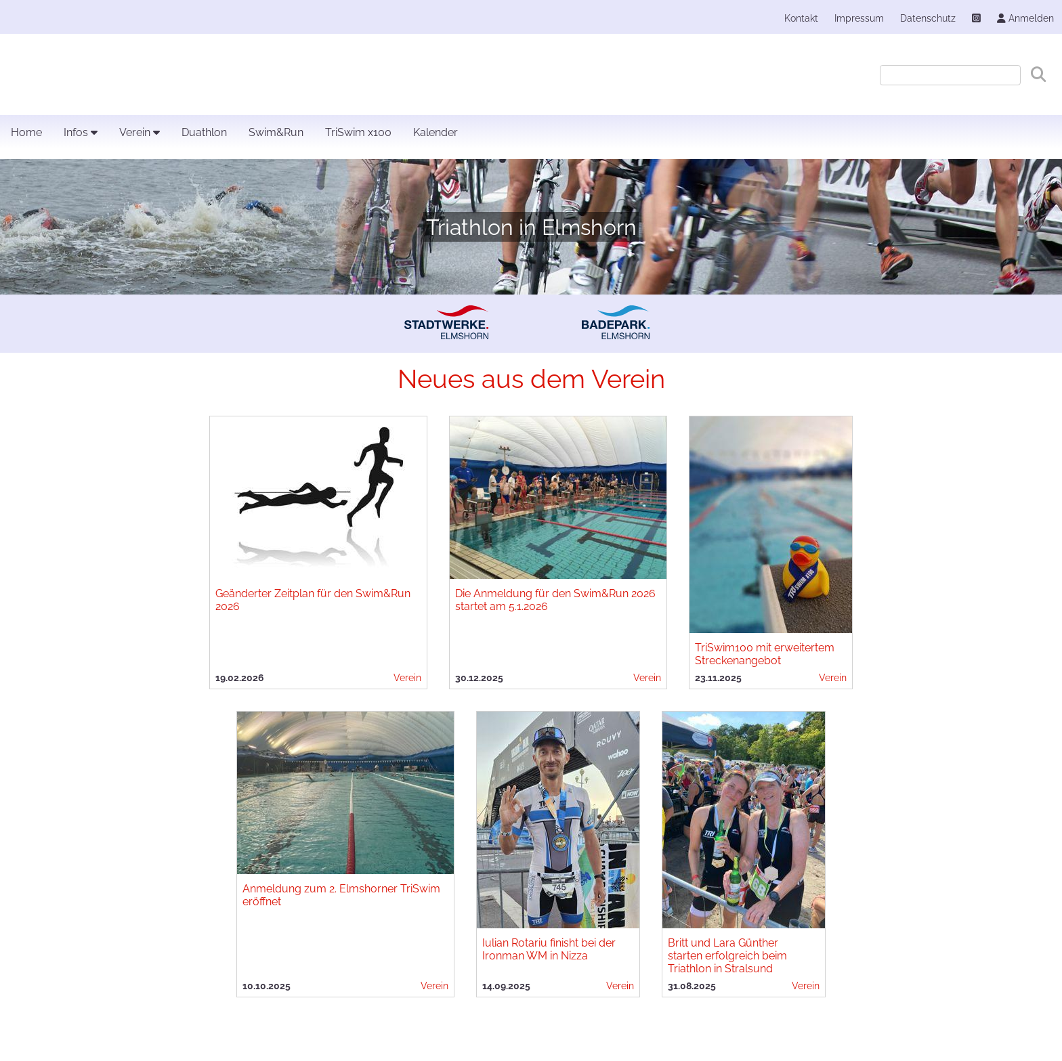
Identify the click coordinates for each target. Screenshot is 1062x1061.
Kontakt (801, 18)
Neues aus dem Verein (531, 379)
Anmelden (1025, 18)
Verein (139, 132)
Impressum (859, 18)
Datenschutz (928, 18)
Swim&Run (276, 132)
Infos (81, 132)
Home (26, 132)
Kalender (435, 132)
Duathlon (204, 132)
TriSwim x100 (358, 132)
